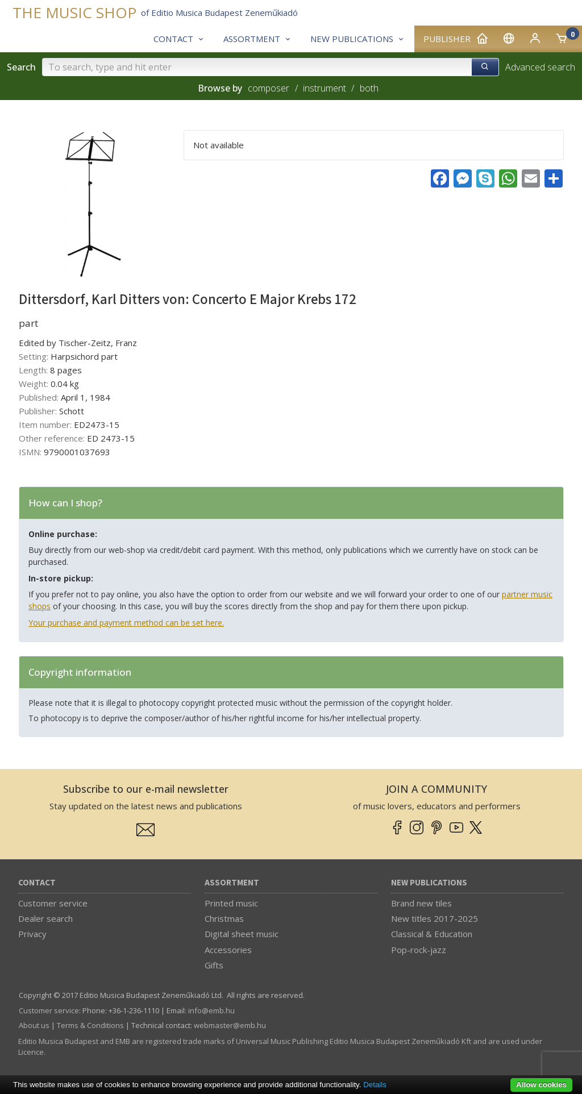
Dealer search (45, 918)
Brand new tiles (421, 903)
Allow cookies (541, 1084)
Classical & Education (431, 933)
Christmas (224, 918)
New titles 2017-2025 (434, 918)
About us (34, 1025)
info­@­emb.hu (211, 1010)
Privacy (32, 933)
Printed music (231, 903)
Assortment (232, 883)
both (369, 88)
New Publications (429, 883)
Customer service (53, 903)
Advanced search (540, 67)
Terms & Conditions (90, 1025)
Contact (37, 883)
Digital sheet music (241, 933)
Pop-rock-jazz (418, 949)
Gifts (214, 965)
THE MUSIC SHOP (74, 12)
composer (268, 88)
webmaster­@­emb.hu (230, 1025)
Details (374, 1084)
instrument (324, 88)
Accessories (228, 949)
